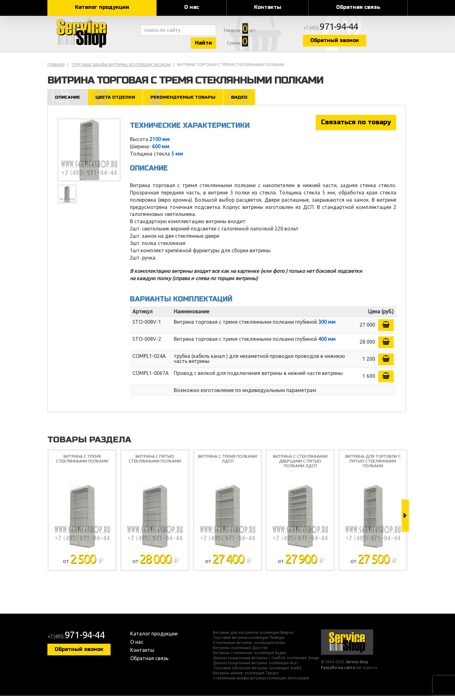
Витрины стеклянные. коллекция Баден (249, 656)
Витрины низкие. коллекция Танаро (246, 676)
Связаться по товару (356, 125)
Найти (211, 44)
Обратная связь (358, 7)
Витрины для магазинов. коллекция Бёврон (253, 636)
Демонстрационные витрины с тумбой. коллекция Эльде (266, 661)
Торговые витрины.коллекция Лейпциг (249, 641)
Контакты (267, 7)
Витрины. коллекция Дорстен (240, 651)
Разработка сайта (338, 671)
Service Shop (92, 35)
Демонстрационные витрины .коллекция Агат (255, 666)
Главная (55, 67)
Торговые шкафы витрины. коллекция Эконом (121, 67)
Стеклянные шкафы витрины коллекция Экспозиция (261, 681)
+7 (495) (349, 29)
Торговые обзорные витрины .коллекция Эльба (257, 671)
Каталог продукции (102, 7)
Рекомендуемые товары (188, 100)
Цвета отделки (118, 100)
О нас (191, 7)
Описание (68, 100)
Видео (247, 100)
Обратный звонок (352, 42)
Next (405, 518)
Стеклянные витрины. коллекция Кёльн (249, 646)
